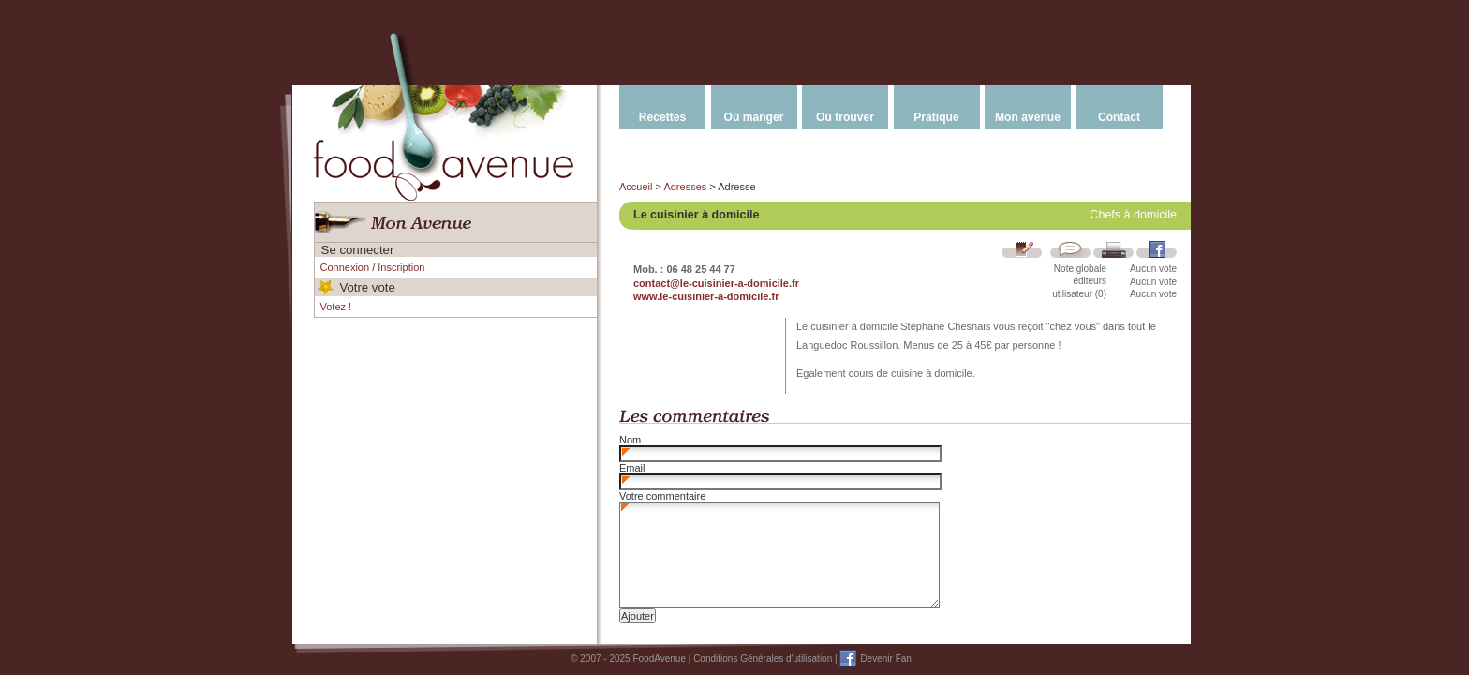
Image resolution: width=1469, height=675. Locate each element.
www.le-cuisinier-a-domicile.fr (706, 296)
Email (632, 467)
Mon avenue (1028, 117)
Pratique (935, 117)
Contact (1119, 117)
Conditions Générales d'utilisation (762, 658)
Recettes (662, 117)
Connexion (345, 267)
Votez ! (336, 306)
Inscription (401, 267)
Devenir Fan (885, 658)
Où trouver (845, 117)
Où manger (754, 117)
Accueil (635, 186)
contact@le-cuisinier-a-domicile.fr (716, 283)
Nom (630, 439)
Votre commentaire (662, 496)
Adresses (684, 186)
